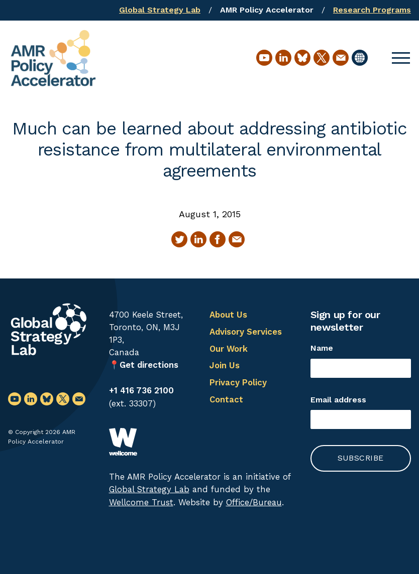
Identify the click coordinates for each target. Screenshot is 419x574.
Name (321, 348)
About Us (228, 315)
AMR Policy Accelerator (266, 10)
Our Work (229, 349)
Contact (226, 399)
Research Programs (372, 10)
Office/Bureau (254, 502)
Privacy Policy (238, 382)
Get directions (149, 365)
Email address (338, 399)
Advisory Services (246, 332)
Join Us (225, 365)
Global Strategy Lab (159, 10)
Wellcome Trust (141, 502)
